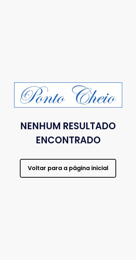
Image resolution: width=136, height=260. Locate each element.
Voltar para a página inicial (68, 168)
